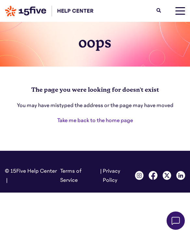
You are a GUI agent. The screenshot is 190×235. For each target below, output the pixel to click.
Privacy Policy (111, 175)
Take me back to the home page (95, 120)
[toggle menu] (180, 11)
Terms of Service (71, 175)
